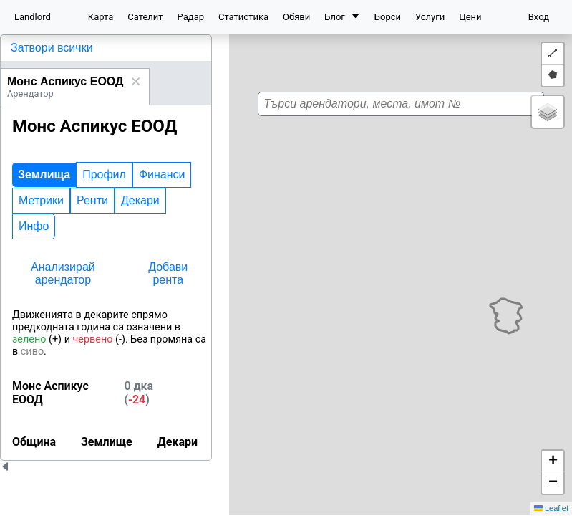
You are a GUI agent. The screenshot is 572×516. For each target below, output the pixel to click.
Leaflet (551, 508)
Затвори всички (52, 48)
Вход (538, 16)
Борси (387, 16)
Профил (104, 174)
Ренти (92, 200)
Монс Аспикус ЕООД (65, 81)
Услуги (430, 16)
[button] (407, 268)
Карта (100, 16)
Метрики (41, 200)
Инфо (34, 226)
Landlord (32, 16)
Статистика (243, 16)
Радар (191, 16)
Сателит (145, 16)
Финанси (162, 174)
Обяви (296, 16)
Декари (140, 200)
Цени (470, 16)
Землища (44, 174)
